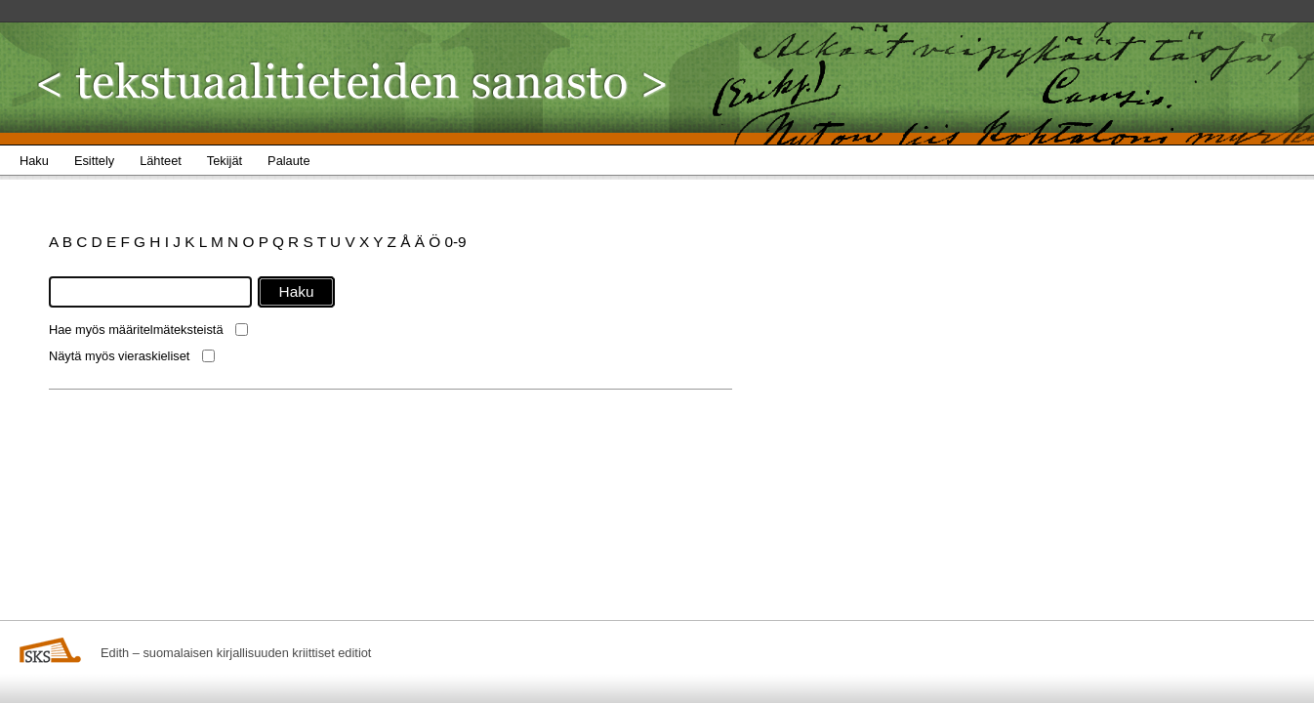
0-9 (455, 241)
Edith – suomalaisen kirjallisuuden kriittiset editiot (236, 652)
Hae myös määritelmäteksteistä (136, 329)
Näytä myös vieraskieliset (119, 356)
